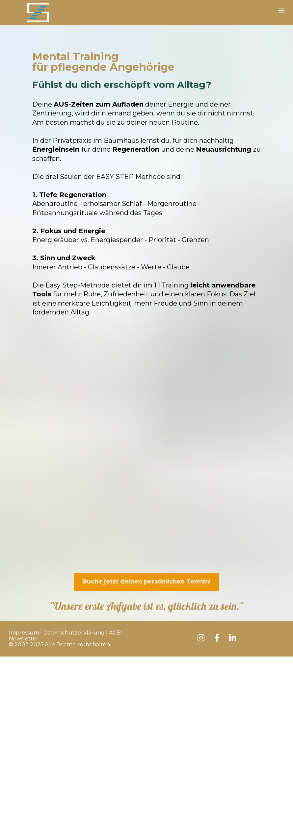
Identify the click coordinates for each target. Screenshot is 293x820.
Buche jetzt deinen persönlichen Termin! (146, 581)
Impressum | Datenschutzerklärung (57, 633)
